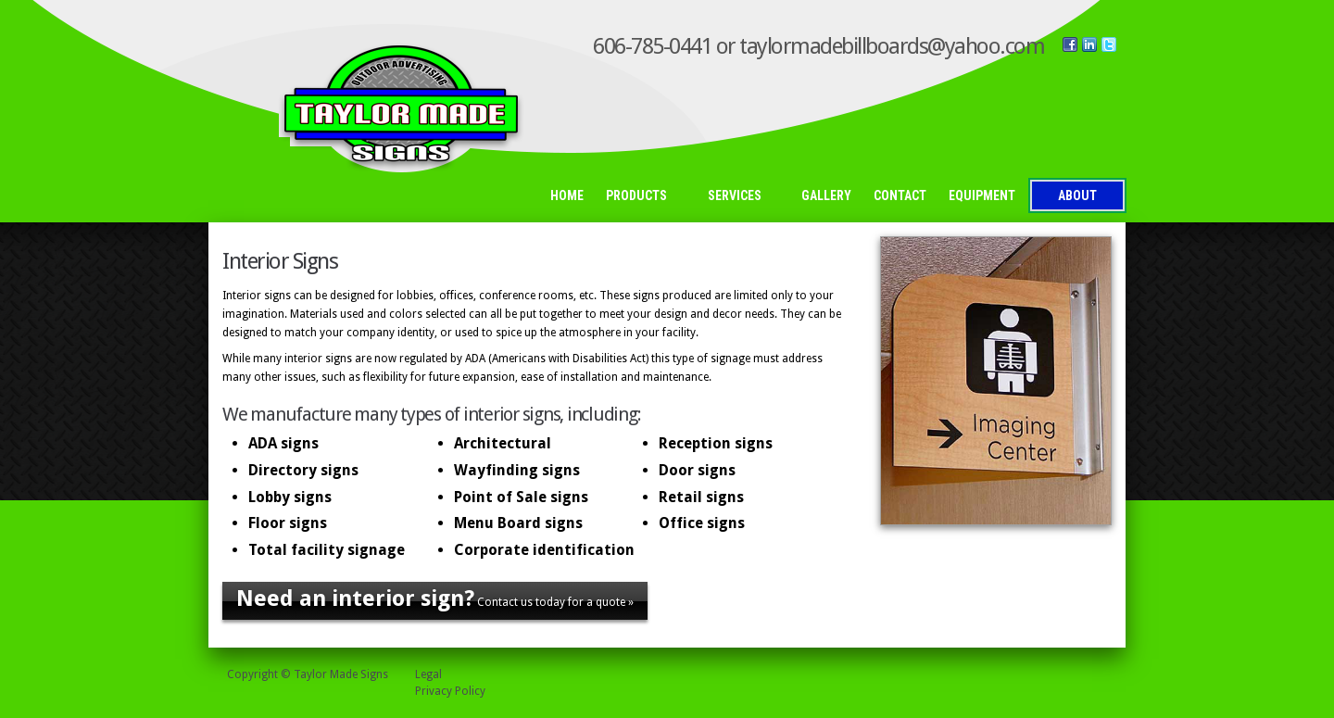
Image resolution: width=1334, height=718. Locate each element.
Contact (900, 195)
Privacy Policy (450, 691)
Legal (428, 674)
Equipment (982, 195)
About (1077, 195)
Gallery (826, 195)
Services (740, 197)
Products (641, 197)
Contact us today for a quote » (435, 598)
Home (567, 195)
